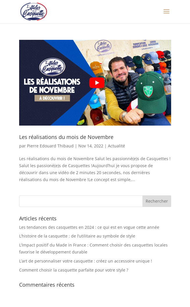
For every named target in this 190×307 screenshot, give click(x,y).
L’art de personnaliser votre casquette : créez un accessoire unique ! (85, 261)
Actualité (116, 146)
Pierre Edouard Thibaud (50, 146)
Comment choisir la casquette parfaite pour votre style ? (73, 270)
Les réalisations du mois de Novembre (66, 136)
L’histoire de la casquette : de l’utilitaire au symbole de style (77, 236)
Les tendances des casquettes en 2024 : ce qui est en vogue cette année (89, 227)
